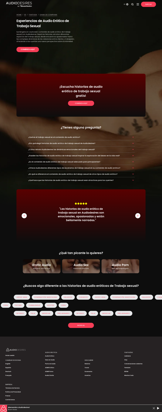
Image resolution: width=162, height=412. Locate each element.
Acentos (87, 375)
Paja (34, 313)
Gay (125, 360)
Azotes (49, 305)
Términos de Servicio (12, 388)
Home (19, 14)
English (7, 364)
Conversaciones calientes (133, 364)
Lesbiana (127, 356)
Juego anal (23, 297)
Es (25, 14)
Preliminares (65, 313)
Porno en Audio (50, 364)
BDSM (126, 371)
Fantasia (33, 14)
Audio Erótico (49, 356)
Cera (62, 305)
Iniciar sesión (9, 355)
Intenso (22, 313)
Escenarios (88, 371)
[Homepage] (64, 4)
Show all (81, 325)
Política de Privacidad (13, 392)
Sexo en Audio (50, 360)
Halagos (69, 297)
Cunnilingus (33, 305)
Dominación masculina (47, 297)
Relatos (87, 364)
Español (8, 368)
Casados (85, 297)
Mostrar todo (128, 375)
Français (8, 375)
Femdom (127, 368)
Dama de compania (48, 14)
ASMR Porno (49, 371)
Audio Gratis (49, 375)
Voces (87, 368)
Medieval (48, 313)
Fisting (16, 305)
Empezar (148, 4)
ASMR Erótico (49, 368)
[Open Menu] (138, 4)
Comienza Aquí (28, 49)
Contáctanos (10, 400)
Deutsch (8, 371)
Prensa (7, 396)
